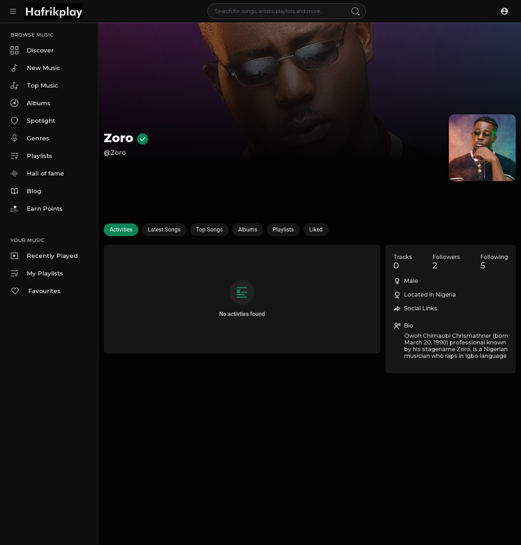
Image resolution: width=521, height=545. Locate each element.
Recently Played (44, 256)
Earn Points (37, 209)
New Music (35, 68)
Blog (26, 191)
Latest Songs (164, 229)
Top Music (34, 85)
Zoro (126, 138)
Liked (316, 229)
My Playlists (37, 273)
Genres (30, 138)
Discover (32, 50)
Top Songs (209, 229)
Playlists (31, 156)
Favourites (36, 291)
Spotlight (33, 121)
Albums (30, 103)
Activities (121, 229)
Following (494, 262)
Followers (446, 262)
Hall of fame (37, 173)
